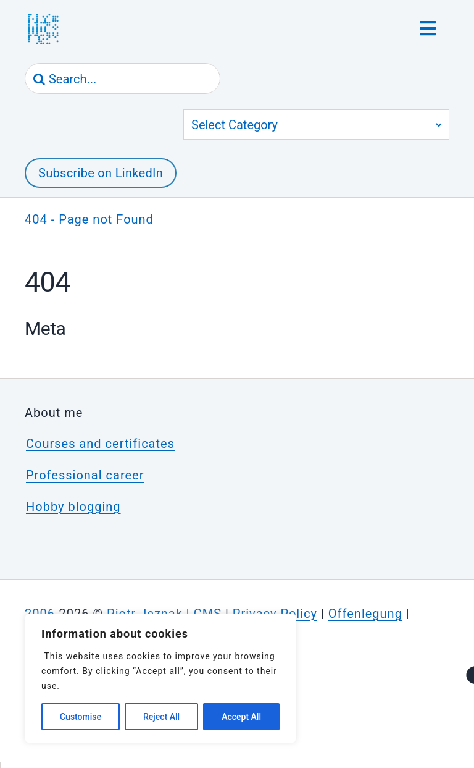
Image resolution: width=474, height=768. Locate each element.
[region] (160, 678)
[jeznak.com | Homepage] (43, 29)
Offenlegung (365, 613)
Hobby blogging (73, 506)
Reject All (161, 717)
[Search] (39, 79)
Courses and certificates (100, 443)
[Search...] (122, 79)
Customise (80, 717)
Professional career (85, 475)
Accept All (241, 717)
